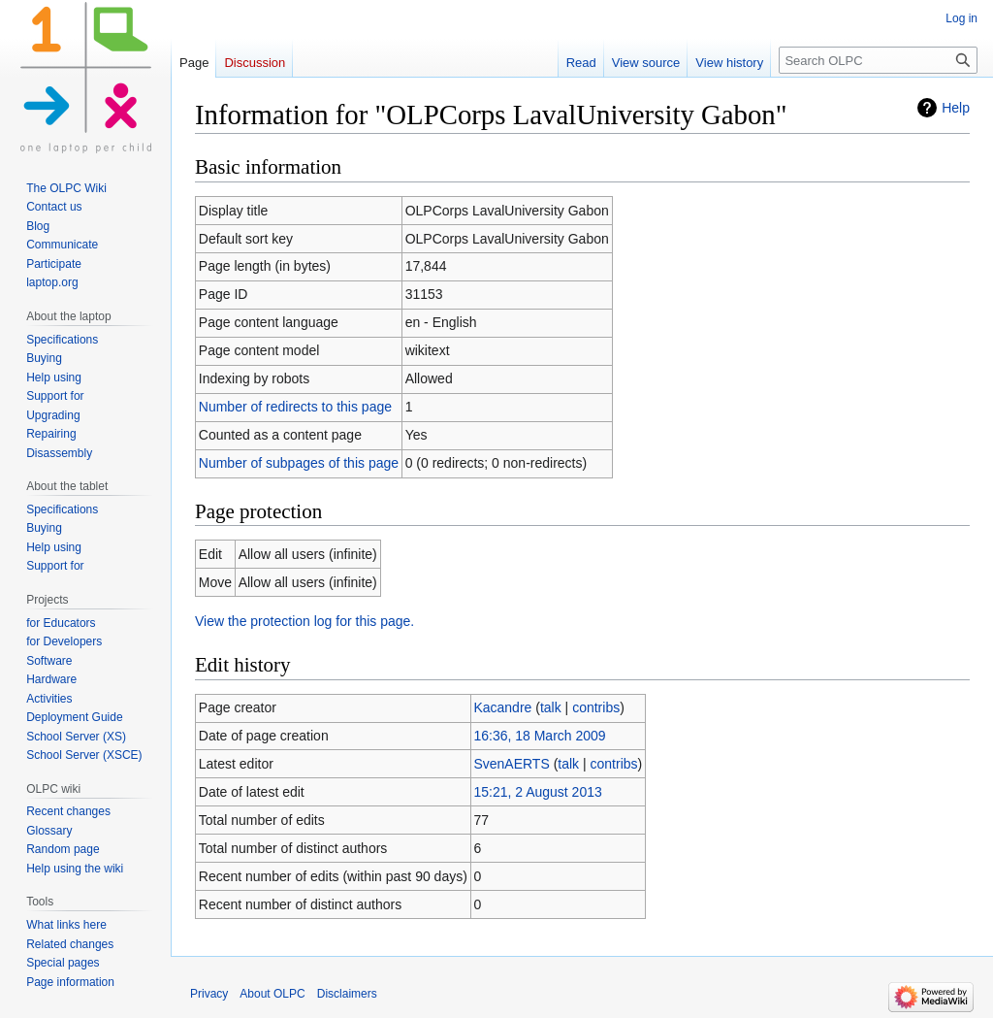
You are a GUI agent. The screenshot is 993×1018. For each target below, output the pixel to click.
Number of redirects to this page (295, 406)
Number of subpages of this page (299, 463)
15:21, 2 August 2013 (537, 792)
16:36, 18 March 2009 (539, 735)
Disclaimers (347, 994)
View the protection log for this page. (304, 621)
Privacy (209, 994)
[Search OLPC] (878, 60)
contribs (596, 707)
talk (550, 707)
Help (956, 107)
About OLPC (272, 994)
